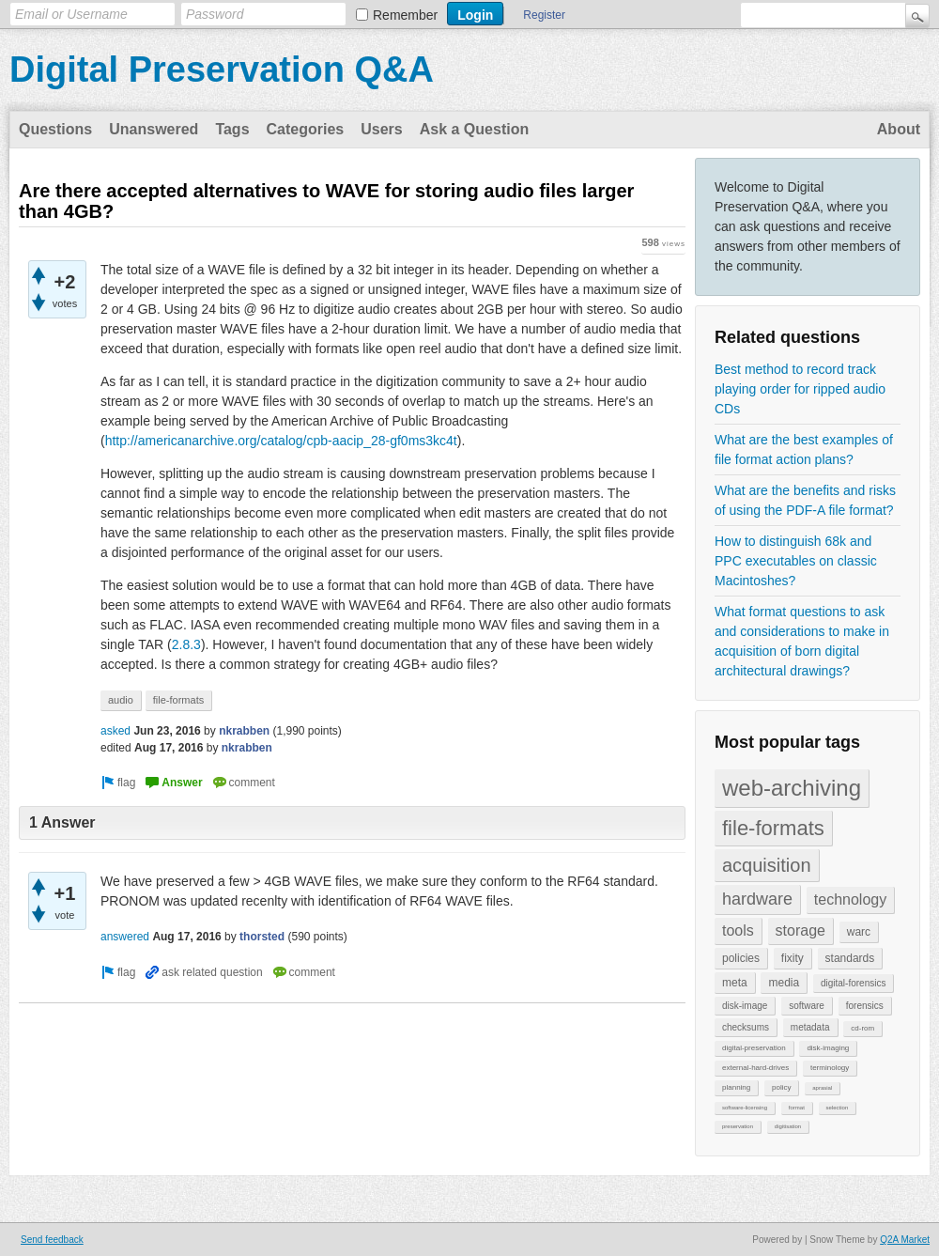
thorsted (262, 936)
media (783, 982)
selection (837, 1107)
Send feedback (52, 1239)
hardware (757, 899)
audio (120, 700)
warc (858, 931)
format (797, 1107)
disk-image (744, 1005)
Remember (405, 15)
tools (738, 930)
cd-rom (862, 1028)
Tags (232, 129)
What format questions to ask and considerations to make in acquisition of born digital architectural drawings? (802, 641)
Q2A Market (905, 1239)
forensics (865, 1005)
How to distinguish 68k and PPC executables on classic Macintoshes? (796, 561)
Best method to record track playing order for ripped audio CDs (800, 389)
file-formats (773, 828)
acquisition (766, 865)
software (806, 1005)
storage (800, 930)
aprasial (822, 1088)
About (898, 129)
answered (124, 936)
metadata (810, 1027)
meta (734, 982)
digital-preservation (754, 1048)
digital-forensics (853, 983)
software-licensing (744, 1107)
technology (850, 899)
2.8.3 (186, 644)
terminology (829, 1067)
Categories (306, 129)
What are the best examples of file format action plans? (804, 449)
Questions (55, 129)
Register (544, 15)
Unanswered (153, 129)
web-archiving (791, 787)
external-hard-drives (755, 1067)
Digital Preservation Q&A (221, 69)
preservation (737, 1126)
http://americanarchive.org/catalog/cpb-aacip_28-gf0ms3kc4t (281, 440)
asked (115, 730)
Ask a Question (474, 129)
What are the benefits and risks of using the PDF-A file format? (805, 500)
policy (781, 1087)
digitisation (788, 1126)
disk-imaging (828, 1048)
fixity (792, 958)
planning (736, 1087)
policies (741, 958)
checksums (745, 1027)
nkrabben (244, 730)
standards (850, 958)
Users (381, 129)
